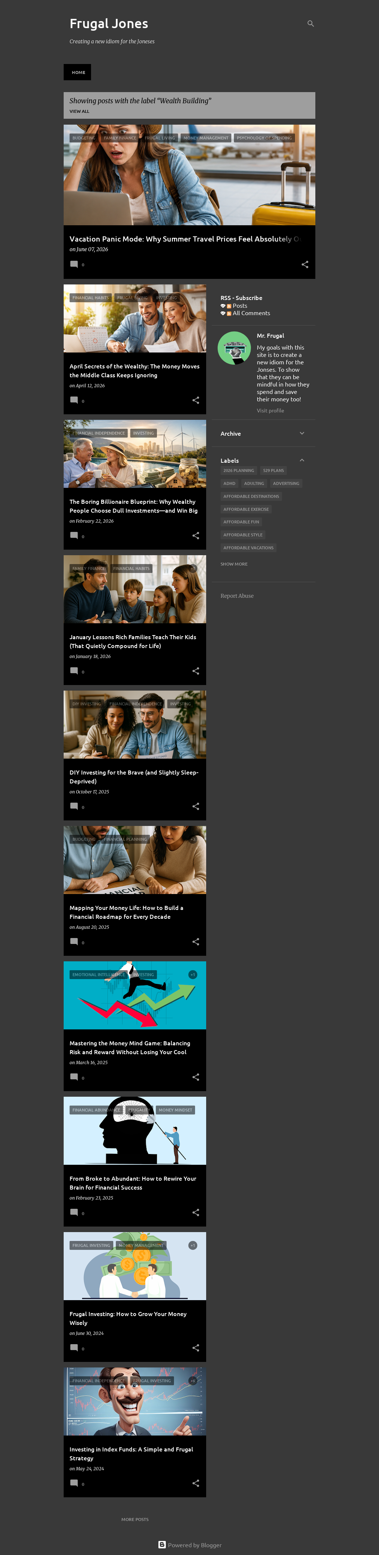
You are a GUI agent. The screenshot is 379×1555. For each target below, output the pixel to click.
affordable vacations (249, 547)
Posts (237, 305)
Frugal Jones (109, 23)
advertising (286, 483)
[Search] (310, 24)
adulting (254, 483)
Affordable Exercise (246, 509)
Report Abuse (237, 596)
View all (79, 111)
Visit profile (270, 410)
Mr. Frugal (270, 335)
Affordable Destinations (251, 496)
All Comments (248, 312)
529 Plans (273, 470)
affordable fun (241, 522)
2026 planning (239, 470)
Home (78, 72)
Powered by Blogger (190, 1544)
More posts (134, 1519)
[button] (305, 265)
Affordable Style (243, 535)
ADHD (229, 483)
